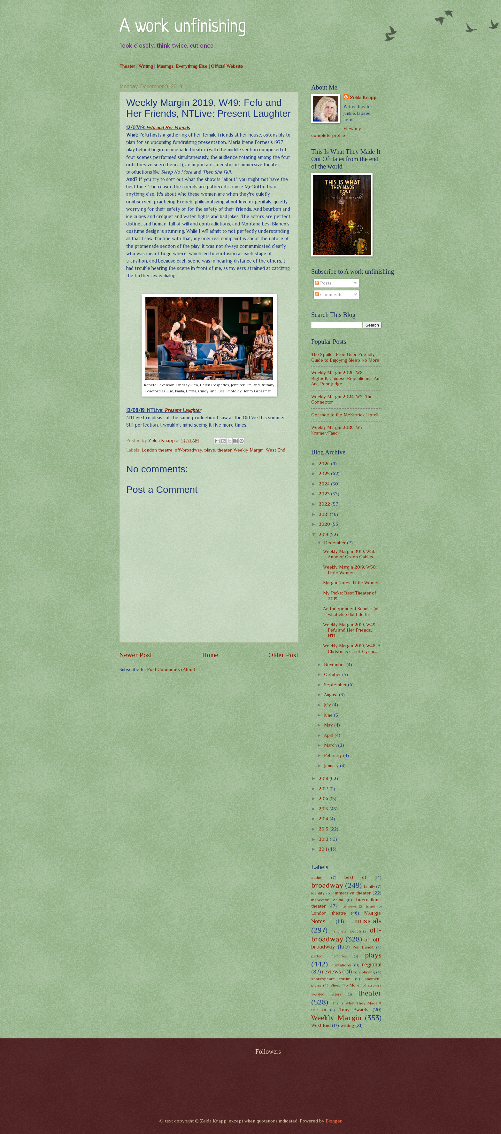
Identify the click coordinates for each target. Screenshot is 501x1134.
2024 (325, 483)
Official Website (227, 66)
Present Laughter (183, 410)
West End (275, 450)
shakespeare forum (331, 978)
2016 (324, 798)
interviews (348, 906)
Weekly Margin (249, 450)
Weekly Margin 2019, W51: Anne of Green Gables (349, 554)
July (328, 704)
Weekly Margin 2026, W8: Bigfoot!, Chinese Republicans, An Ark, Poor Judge (345, 378)
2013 (324, 828)
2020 (325, 524)
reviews (331, 971)
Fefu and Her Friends (168, 127)
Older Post (283, 655)
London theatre (157, 450)
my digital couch (346, 931)
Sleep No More (345, 985)
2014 (324, 818)
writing (347, 1025)
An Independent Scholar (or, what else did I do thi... (351, 611)
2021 (324, 514)
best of (355, 877)
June (329, 715)
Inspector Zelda (327, 899)
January (332, 765)
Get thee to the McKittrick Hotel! (344, 414)
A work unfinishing (182, 27)
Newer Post (135, 655)
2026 (325, 463)
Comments (329, 294)
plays (209, 450)
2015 (324, 808)
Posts (323, 283)
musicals (368, 921)
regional (372, 964)
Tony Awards (353, 1009)
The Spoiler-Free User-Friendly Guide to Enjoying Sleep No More (345, 357)
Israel (370, 906)
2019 (324, 534)
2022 (325, 504)
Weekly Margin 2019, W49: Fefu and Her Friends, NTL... (349, 630)
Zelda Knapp (363, 97)
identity (318, 893)
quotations (341, 965)
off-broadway (188, 450)
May (329, 725)
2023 (325, 493)
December (335, 542)
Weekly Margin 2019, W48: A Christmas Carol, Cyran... (352, 648)
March (331, 745)
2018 (324, 778)
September (336, 684)
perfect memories (329, 956)
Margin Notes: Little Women (351, 582)
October (333, 674)
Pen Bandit (363, 947)
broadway (327, 885)
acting (317, 877)
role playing (364, 972)
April (329, 735)
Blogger (333, 1120)
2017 (324, 788)
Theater (127, 66)
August (331, 694)
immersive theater (352, 892)
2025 (325, 473)
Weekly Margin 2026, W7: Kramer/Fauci (337, 430)
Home (210, 655)
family (369, 886)
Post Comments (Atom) (171, 669)
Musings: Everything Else (182, 66)
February (333, 755)
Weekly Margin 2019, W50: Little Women (350, 569)
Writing (146, 66)
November (335, 664)
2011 (323, 849)
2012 (324, 839)
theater (224, 450)
